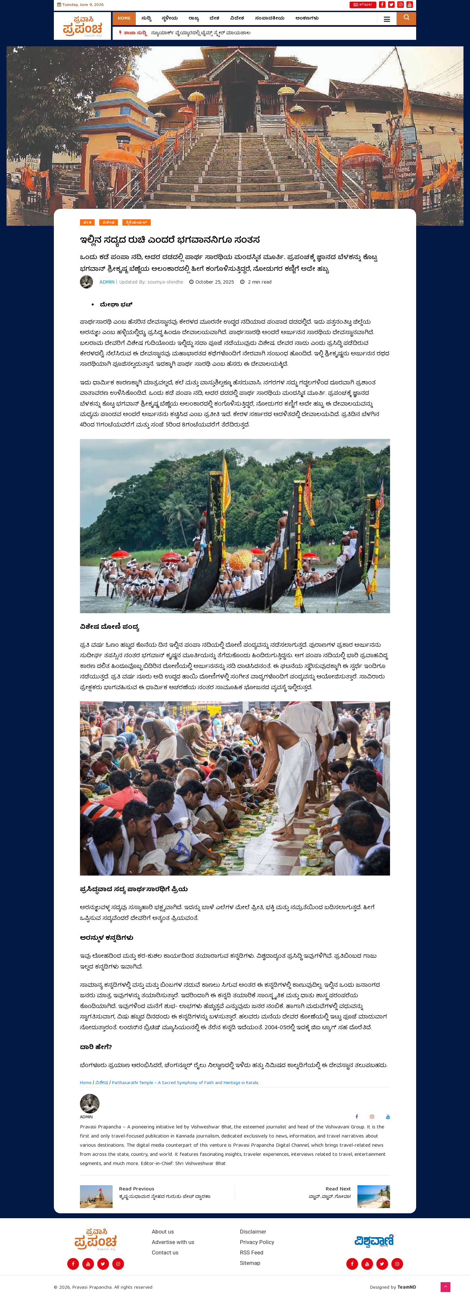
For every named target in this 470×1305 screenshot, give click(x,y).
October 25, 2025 (211, 282)
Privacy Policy (257, 1242)
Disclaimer (253, 1232)
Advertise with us (173, 1242)
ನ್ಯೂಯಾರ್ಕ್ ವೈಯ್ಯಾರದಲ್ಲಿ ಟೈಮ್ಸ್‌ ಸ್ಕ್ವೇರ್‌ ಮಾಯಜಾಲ (201, 33)
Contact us (165, 1253)
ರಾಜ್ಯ (194, 19)
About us (163, 1232)
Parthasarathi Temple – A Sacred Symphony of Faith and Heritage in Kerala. (185, 1083)
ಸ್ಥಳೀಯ (170, 19)
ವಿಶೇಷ (108, 222)
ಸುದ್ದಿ (146, 19)
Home (124, 19)
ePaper (362, 5)
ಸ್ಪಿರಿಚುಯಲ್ (137, 222)
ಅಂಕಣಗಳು (307, 19)
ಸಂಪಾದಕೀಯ (270, 19)
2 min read (256, 282)
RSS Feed (251, 1253)
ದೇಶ (214, 19)
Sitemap (250, 1263)
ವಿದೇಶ (237, 19)
